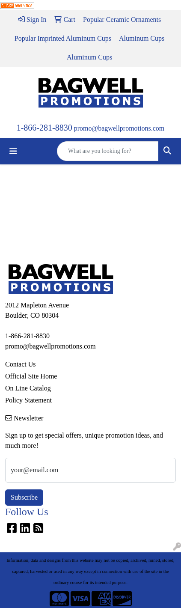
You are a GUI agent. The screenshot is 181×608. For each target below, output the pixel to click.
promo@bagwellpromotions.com (119, 128)
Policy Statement (28, 400)
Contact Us (20, 364)
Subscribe (24, 497)
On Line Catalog (28, 388)
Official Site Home (31, 376)
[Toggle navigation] (13, 151)
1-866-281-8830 (44, 127)
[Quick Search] (108, 151)
